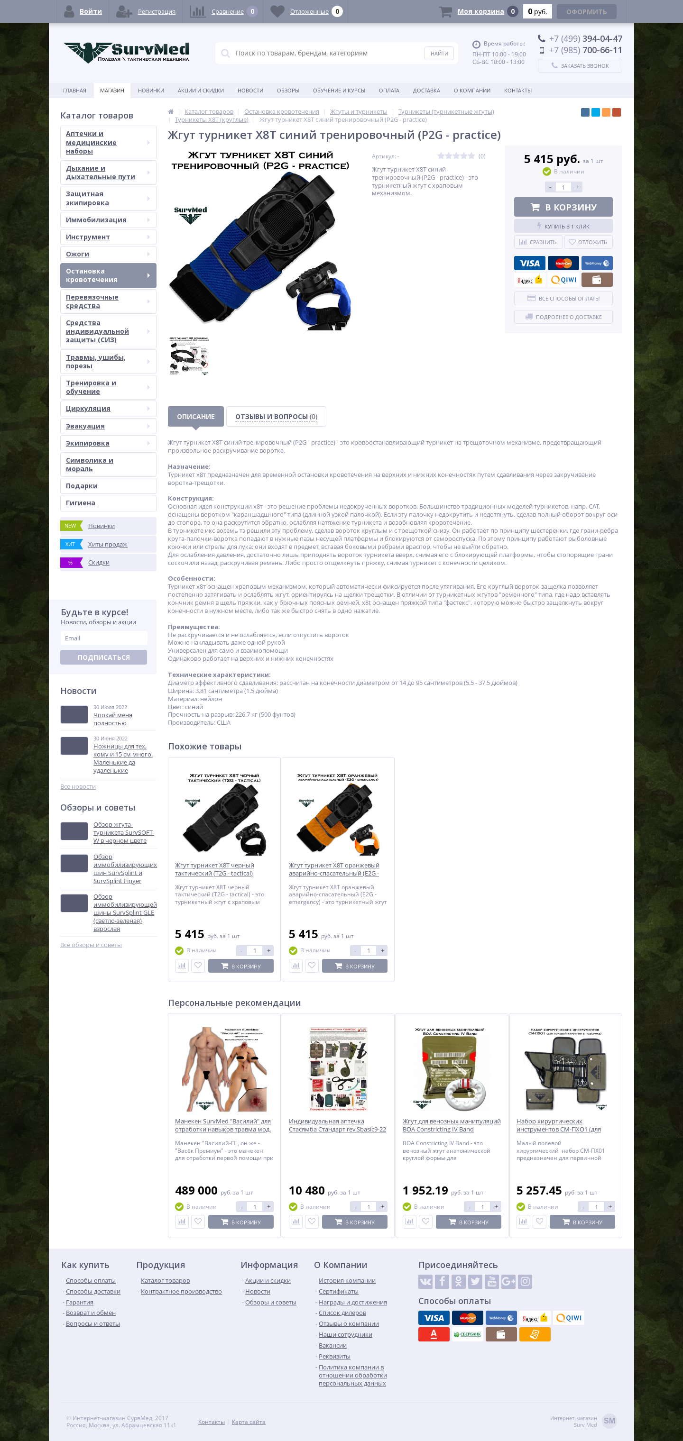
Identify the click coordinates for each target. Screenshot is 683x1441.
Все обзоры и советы (91, 945)
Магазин (112, 90)
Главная (74, 90)
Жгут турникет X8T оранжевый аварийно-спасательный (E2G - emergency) (334, 873)
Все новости (78, 787)
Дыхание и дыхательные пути (108, 172)
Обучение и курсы (339, 90)
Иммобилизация (108, 219)
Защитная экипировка (108, 198)
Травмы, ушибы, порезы (108, 361)
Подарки (82, 485)
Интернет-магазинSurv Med (583, 1422)
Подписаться (104, 657)
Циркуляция (108, 408)
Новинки (151, 90)
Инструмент (108, 236)
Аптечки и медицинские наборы (108, 142)
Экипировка (108, 442)
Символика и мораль (89, 464)
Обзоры (288, 90)
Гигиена (80, 502)
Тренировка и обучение (108, 387)
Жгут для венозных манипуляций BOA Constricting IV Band (452, 1125)
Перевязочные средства (108, 301)
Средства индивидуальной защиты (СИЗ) (108, 331)
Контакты (518, 90)
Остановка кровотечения (108, 275)
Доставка (426, 90)
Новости (250, 90)
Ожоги (108, 253)
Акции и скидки (201, 90)
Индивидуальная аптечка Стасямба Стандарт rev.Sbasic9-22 (337, 1125)
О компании (472, 90)
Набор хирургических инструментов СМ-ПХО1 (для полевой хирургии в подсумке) (562, 1129)
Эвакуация (108, 425)
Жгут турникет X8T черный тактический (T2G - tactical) (214, 869)
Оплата (389, 90)
